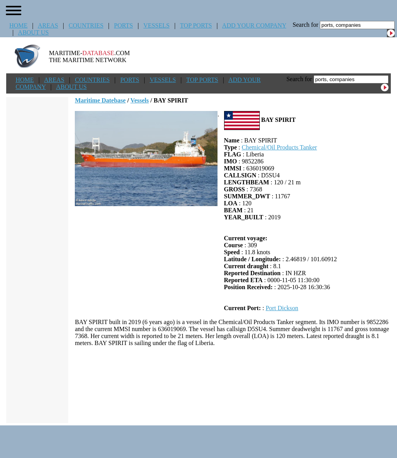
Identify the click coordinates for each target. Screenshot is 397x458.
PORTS (123, 25)
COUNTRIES (86, 25)
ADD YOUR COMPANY (254, 25)
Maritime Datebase (100, 100)
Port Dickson (282, 308)
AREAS (48, 25)
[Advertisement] (233, 385)
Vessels (139, 100)
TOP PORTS (196, 25)
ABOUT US (33, 32)
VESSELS (156, 25)
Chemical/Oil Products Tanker (279, 147)
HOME (18, 25)
